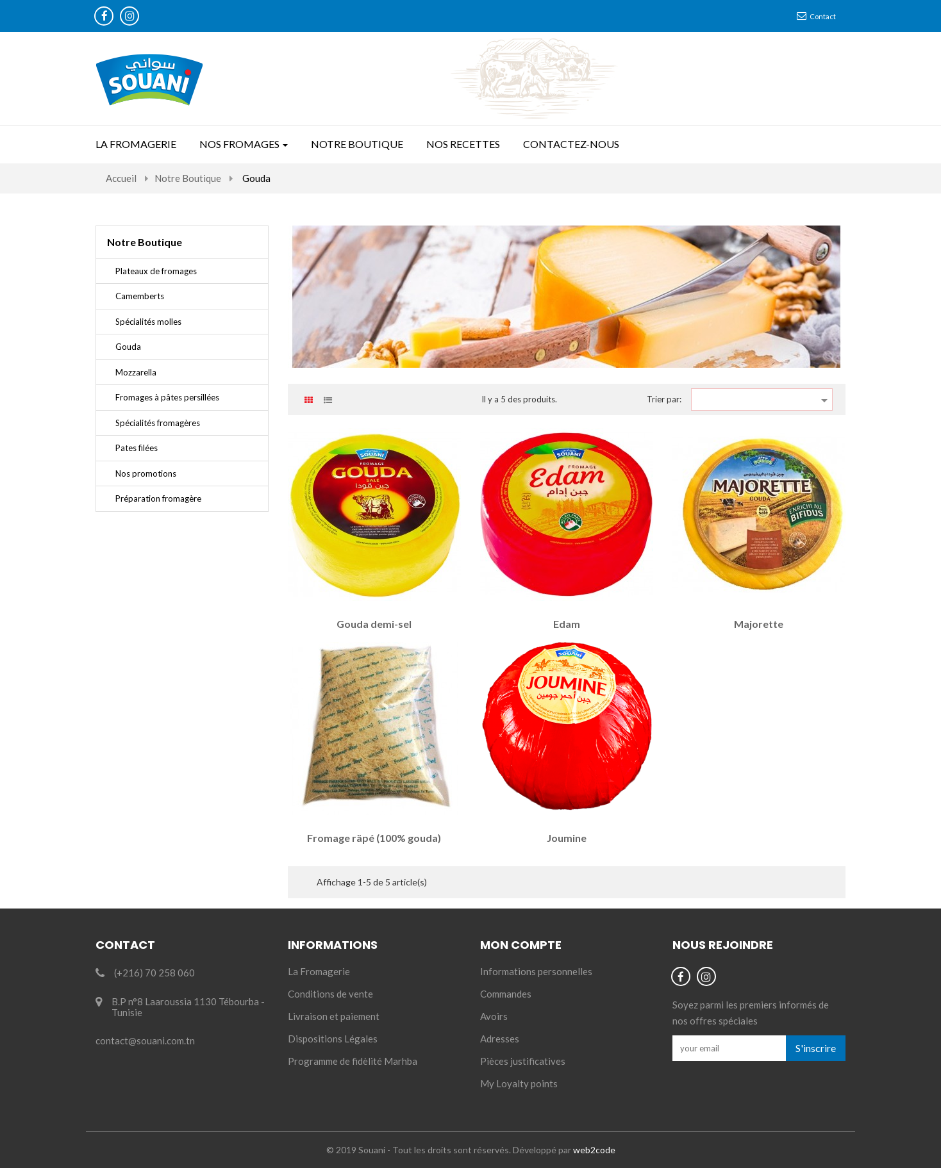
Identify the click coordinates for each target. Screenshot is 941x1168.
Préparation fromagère (158, 498)
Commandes (505, 993)
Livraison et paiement (333, 1016)
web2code (594, 1149)
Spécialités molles (148, 322)
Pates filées (136, 448)
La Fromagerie (319, 971)
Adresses (499, 1038)
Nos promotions (145, 473)
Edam (566, 624)
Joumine (567, 838)
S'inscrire (815, 1048)
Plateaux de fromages (156, 271)
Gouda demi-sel (374, 624)
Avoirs (494, 1016)
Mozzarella (135, 372)
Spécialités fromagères (157, 423)
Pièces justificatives (522, 1061)
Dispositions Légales (333, 1038)
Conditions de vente (330, 993)
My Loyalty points (519, 1083)
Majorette (758, 624)
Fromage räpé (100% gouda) (374, 838)
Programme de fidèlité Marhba (352, 1061)
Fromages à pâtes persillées (167, 397)
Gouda (128, 346)
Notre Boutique (144, 242)
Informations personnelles (536, 971)
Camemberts (139, 296)
